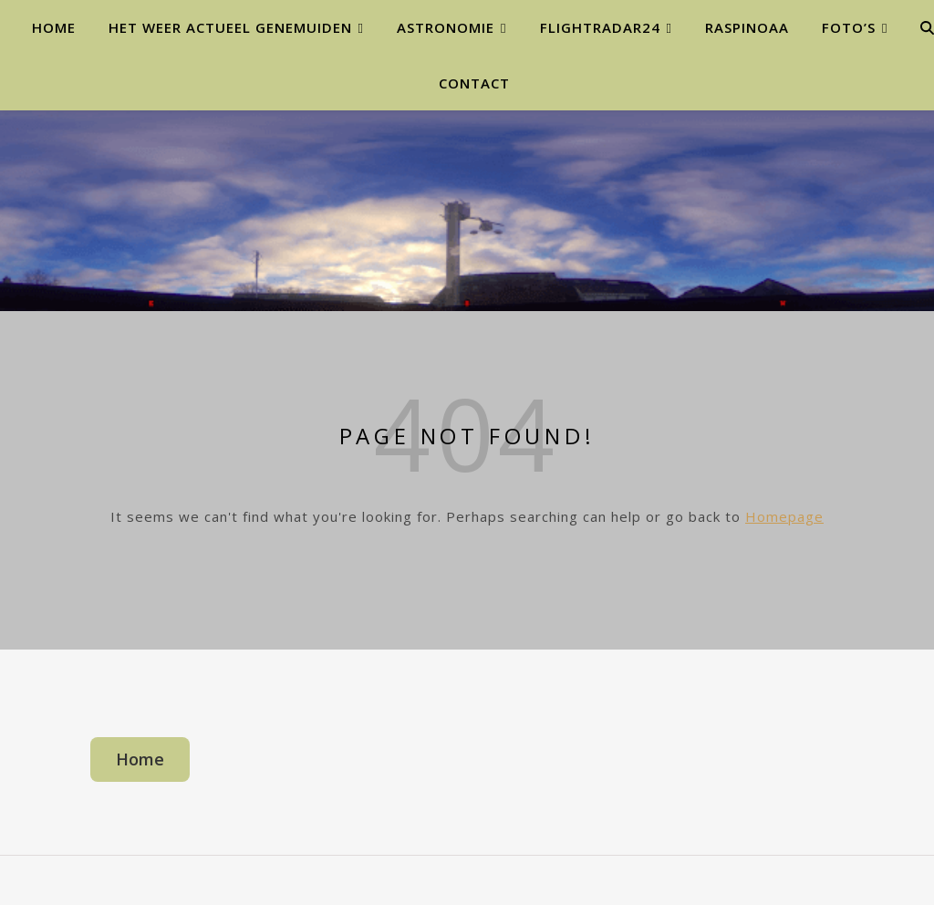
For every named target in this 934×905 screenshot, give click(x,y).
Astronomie (445, 27)
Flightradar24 (600, 27)
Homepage (784, 516)
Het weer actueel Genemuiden (230, 27)
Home (54, 27)
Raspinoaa (747, 27)
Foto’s (849, 27)
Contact (474, 83)
